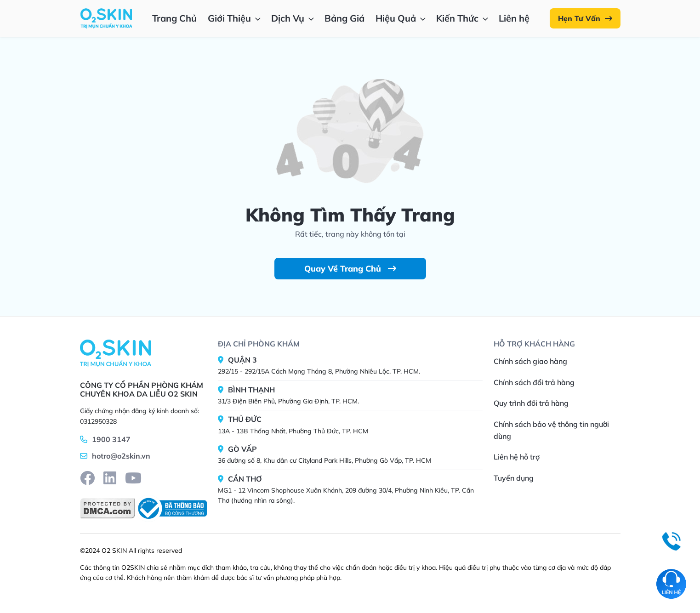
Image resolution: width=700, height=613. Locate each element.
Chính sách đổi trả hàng (534, 382)
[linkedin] (109, 478)
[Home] (115, 353)
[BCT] (171, 508)
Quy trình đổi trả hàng (531, 403)
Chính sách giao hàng (530, 361)
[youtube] (133, 478)
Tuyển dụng (514, 477)
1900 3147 (111, 439)
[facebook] (87, 478)
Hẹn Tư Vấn (585, 18)
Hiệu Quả (401, 18)
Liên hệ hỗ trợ (517, 456)
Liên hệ (514, 18)
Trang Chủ (174, 18)
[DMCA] (107, 508)
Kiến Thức (463, 18)
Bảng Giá (344, 18)
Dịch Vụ (293, 18)
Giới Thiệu (235, 18)
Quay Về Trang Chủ (350, 268)
